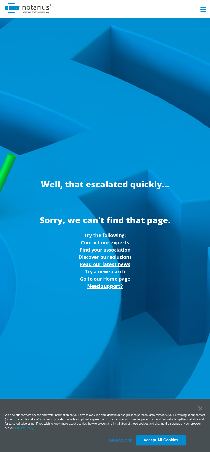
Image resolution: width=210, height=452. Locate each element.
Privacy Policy (24, 428)
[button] (120, 440)
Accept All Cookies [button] (161, 440)
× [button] (200, 408)
